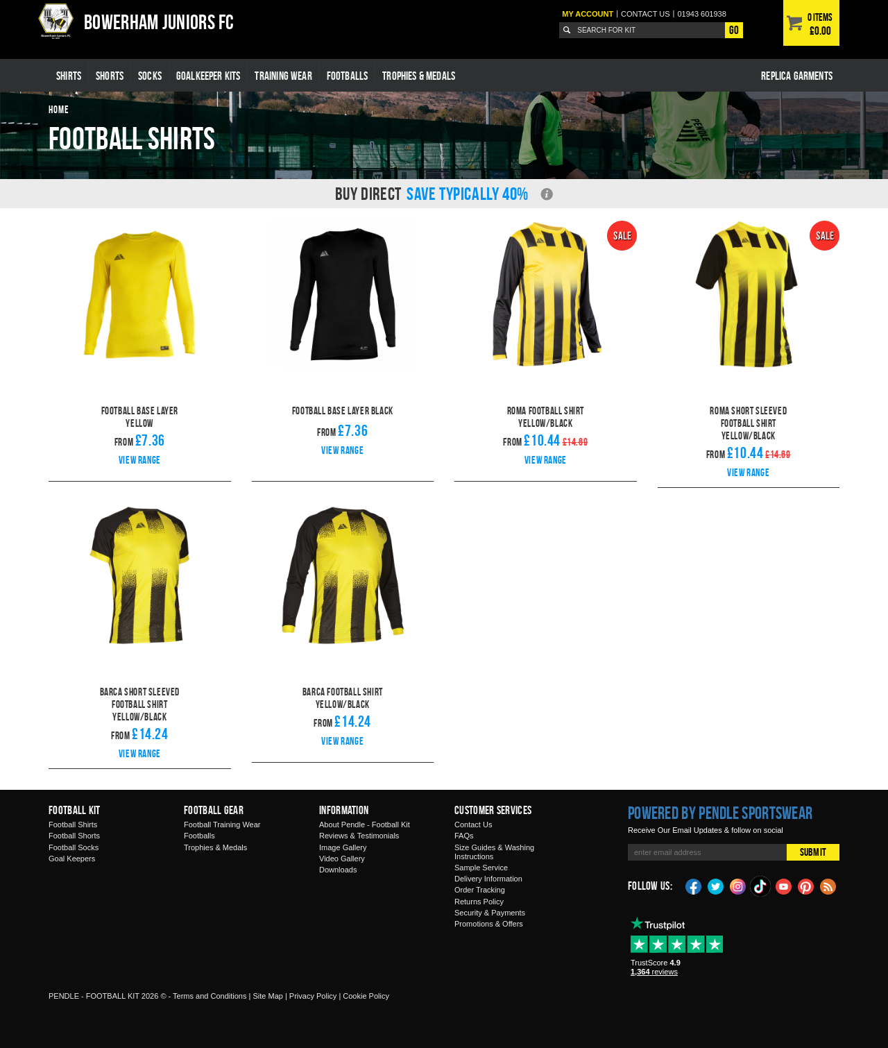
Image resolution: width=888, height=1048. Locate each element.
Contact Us (473, 824)
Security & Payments (489, 912)
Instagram (738, 885)
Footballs (347, 75)
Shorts (109, 75)
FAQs (464, 835)
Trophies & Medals (418, 75)
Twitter (716, 885)
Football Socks (74, 847)
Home (59, 109)
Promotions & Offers (488, 924)
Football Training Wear (222, 824)
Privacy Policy (312, 996)
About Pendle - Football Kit (364, 824)
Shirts (68, 75)
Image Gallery (342, 847)
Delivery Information (488, 878)
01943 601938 (701, 14)
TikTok (761, 886)
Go (734, 30)
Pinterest (806, 885)
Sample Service (481, 867)
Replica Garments (796, 75)
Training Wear (283, 75)
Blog (828, 885)
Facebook (694, 885)
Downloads (338, 869)
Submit (813, 852)
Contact (645, 14)
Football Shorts (74, 835)
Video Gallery (342, 858)
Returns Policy (479, 901)
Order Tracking (479, 890)
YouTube (784, 885)
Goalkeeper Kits (208, 75)
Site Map (267, 996)
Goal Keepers (72, 858)
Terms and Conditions (209, 996)
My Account (587, 14)
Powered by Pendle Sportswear (720, 813)
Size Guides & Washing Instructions (494, 852)
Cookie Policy (366, 996)
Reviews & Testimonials (359, 835)
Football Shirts (73, 824)
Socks (150, 75)
